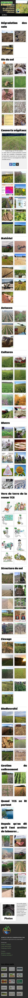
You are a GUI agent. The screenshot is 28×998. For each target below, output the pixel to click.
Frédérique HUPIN (6, 948)
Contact (3, 951)
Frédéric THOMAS (6, 944)
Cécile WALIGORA (6, 946)
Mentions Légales (5, 953)
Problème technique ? (7, 955)
